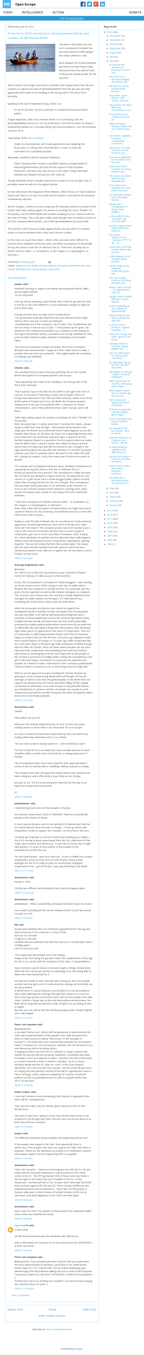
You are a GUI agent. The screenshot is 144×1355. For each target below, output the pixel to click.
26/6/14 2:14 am (23, 700)
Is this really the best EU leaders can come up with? (119, 219)
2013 (110, 510)
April (112, 492)
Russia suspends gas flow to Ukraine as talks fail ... (119, 318)
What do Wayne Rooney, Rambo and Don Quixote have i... (120, 127)
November (115, 39)
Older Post (89, 1309)
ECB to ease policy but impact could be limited (120, 421)
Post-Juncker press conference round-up (119, 117)
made (59, 119)
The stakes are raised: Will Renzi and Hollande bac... (120, 178)
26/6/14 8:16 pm (24, 1250)
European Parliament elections (74, 265)
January (114, 505)
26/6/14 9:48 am (23, 796)
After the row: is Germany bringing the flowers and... (119, 79)
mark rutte (54, 269)
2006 (110, 540)
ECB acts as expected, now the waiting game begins (120, 412)
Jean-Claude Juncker (36, 269)
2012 (110, 514)
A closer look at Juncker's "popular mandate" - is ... (119, 327)
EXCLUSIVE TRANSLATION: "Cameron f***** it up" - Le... (120, 238)
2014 (110, 32)
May (112, 488)
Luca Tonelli (21, 1225)
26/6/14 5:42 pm (24, 1126)
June (112, 60)
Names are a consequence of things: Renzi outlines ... (118, 208)
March (113, 496)
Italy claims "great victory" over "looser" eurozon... (119, 98)
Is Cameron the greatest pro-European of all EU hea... (119, 68)
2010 (110, 523)
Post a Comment (20, 1295)
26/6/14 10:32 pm (24, 1288)
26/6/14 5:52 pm (24, 1199)
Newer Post (15, 1309)
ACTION (58, 12)
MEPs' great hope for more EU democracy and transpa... (120, 384)
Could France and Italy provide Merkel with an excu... (120, 249)
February (114, 500)
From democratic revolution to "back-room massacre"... (120, 188)
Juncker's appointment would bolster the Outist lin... (120, 228)
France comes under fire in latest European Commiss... (119, 469)
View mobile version (52, 1315)
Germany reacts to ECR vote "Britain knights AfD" (119, 346)
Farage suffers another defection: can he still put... (120, 299)
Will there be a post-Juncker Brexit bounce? (119, 89)
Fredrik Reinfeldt (16, 269)
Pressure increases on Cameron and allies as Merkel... (120, 459)
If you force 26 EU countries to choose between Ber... (120, 169)
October (114, 44)
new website (76, 18)
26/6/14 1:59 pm (24, 917)
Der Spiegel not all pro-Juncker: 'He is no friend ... (119, 431)
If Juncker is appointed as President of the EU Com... (120, 160)
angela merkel (23, 265)
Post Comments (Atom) (59, 1329)
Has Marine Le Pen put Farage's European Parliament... (120, 374)
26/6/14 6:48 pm (24, 1218)
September (115, 48)
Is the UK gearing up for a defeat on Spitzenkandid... (119, 308)
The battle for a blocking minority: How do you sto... (119, 480)
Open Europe (25, 4)
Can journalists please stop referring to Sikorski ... (120, 197)
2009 (110, 527)
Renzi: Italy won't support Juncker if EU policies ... (119, 402)
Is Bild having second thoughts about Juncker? (119, 259)
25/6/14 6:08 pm (24, 360)
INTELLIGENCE (32, 12)
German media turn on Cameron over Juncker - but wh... (120, 440)
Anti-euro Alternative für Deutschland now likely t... (119, 355)
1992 (110, 544)
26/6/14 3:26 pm (24, 1085)
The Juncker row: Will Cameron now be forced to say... (119, 150)
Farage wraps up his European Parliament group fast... (119, 269)
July (112, 56)
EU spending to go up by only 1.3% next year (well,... (120, 365)
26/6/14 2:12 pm (24, 1017)
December (115, 35)
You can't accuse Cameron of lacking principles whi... (120, 280)
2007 (110, 535)
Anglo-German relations (44, 265)
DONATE (135, 12)
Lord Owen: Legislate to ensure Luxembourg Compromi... (119, 139)
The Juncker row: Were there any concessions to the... (120, 107)
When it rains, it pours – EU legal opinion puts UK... (120, 290)
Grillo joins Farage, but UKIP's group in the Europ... (120, 337)
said (59, 103)
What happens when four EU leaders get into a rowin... (120, 393)
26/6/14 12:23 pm (24, 892)
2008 (110, 531)
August (113, 52)
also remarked (35, 137)
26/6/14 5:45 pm (24, 1158)
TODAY (8, 12)
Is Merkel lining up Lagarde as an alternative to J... (118, 450)
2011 (110, 518)
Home (52, 1309)
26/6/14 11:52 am (24, 870)
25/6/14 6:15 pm (24, 558)
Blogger (78, 1348)
